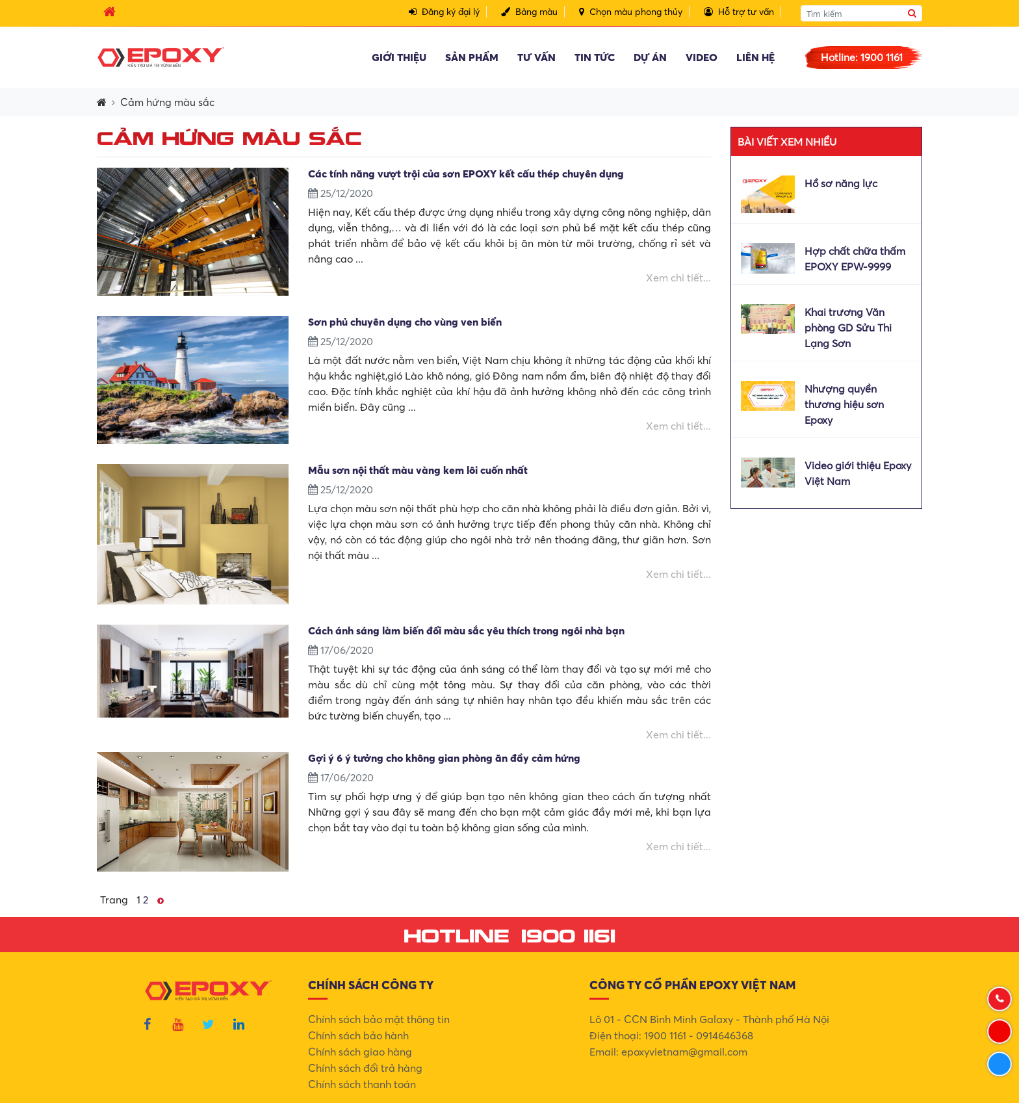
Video (701, 57)
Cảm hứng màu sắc (167, 102)
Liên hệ (755, 57)
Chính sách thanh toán (362, 1084)
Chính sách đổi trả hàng (365, 1067)
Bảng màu (529, 12)
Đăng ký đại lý (444, 12)
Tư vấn (536, 57)
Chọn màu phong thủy (630, 12)
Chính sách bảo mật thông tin (379, 1019)
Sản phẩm (471, 57)
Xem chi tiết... (678, 277)
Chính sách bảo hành (358, 1035)
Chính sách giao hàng (360, 1051)
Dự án (650, 57)
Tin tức (594, 57)
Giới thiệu (399, 57)
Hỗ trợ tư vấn (739, 12)
